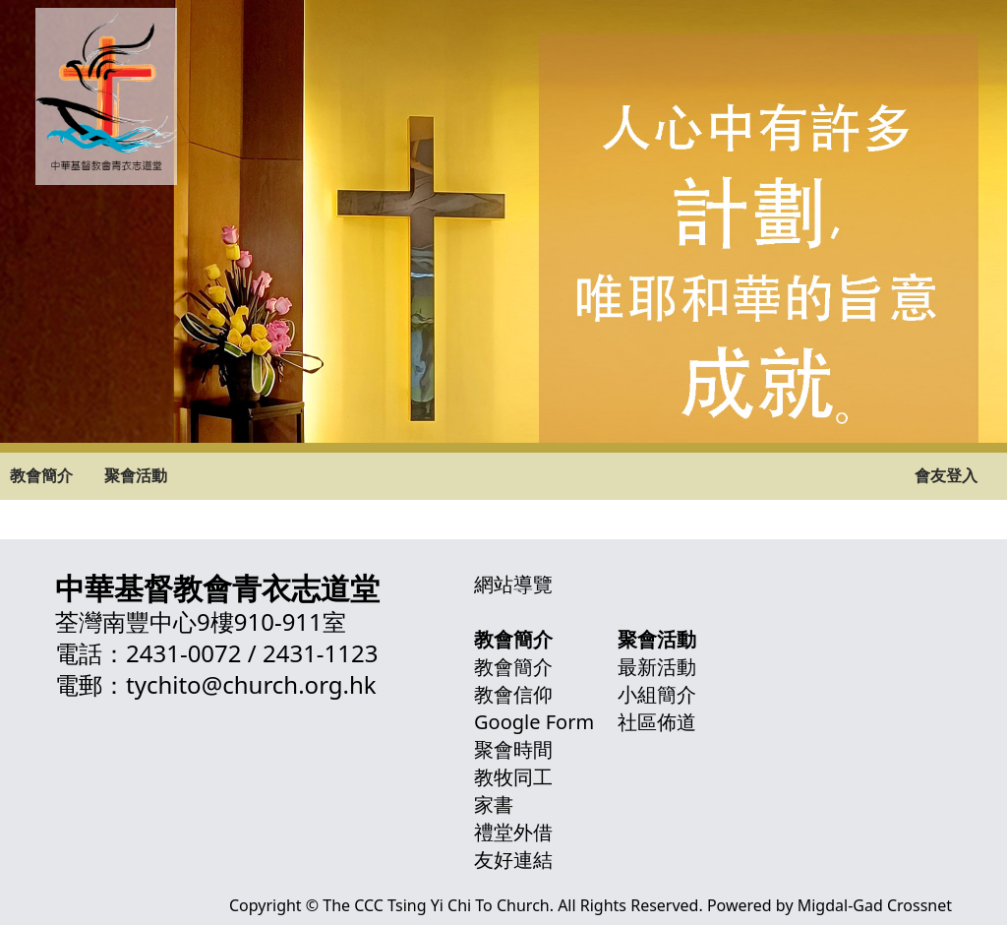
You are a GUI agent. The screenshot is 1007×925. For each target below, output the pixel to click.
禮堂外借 (513, 832)
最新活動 (657, 666)
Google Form (534, 722)
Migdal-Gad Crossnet (875, 905)
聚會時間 (513, 749)
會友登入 (946, 475)
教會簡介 (41, 475)
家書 (493, 804)
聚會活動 (135, 475)
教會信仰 (513, 694)
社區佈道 (657, 722)
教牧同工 (513, 777)
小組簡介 (657, 694)
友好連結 (513, 859)
